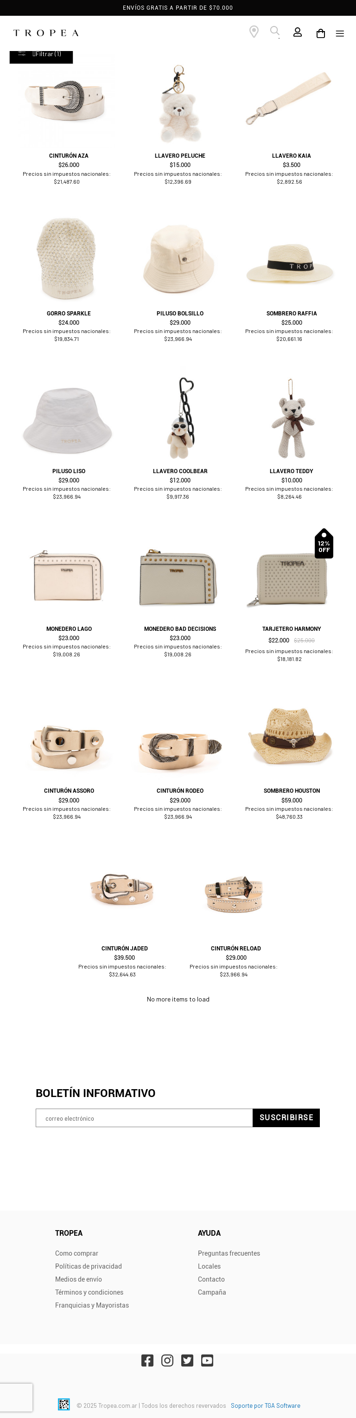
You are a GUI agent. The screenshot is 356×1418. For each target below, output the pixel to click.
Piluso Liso (68, 471)
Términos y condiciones (89, 1292)
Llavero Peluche (180, 156)
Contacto (211, 1279)
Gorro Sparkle (69, 313)
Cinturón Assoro (69, 791)
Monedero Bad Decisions (180, 629)
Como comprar (76, 1253)
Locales (209, 1266)
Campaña (212, 1292)
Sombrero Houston (292, 791)
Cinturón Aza (69, 156)
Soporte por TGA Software (265, 1405)
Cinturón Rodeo (180, 791)
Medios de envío (78, 1279)
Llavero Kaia (291, 156)
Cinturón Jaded (125, 948)
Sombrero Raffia (292, 313)
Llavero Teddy (291, 471)
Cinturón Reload (236, 948)
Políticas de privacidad (88, 1266)
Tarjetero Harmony (291, 629)
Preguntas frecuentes (229, 1253)
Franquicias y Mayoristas (92, 1305)
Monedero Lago (69, 629)
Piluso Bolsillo (180, 313)
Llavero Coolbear (180, 471)
